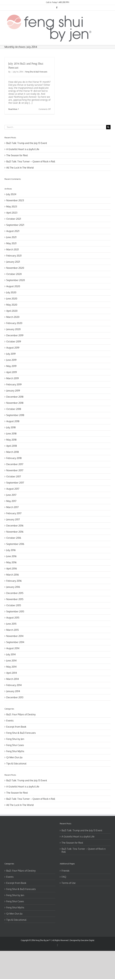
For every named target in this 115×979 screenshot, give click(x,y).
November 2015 (14, 599)
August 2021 (12, 231)
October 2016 (13, 537)
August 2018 (12, 421)
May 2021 (11, 243)
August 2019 (12, 347)
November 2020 (15, 267)
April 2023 (11, 212)
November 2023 (15, 200)
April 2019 (11, 372)
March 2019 (12, 378)
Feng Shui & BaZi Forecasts (36, 72)
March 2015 (12, 629)
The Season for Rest (17, 155)
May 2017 (11, 501)
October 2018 (13, 408)
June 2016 (11, 556)
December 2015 (14, 593)
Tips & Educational (16, 763)
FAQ (64, 876)
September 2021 (15, 224)
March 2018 (12, 451)
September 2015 (15, 611)
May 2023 (11, 206)
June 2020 (11, 298)
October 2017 (13, 476)
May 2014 (11, 666)
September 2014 (15, 642)
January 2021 (13, 261)
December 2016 (14, 525)
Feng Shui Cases (15, 745)
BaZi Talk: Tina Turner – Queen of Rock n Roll (30, 161)
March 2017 (12, 507)
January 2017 (13, 519)
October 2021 (13, 218)
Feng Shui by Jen (15, 738)
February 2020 (14, 323)
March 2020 (12, 316)
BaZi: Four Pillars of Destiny (21, 714)
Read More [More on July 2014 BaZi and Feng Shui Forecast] (12, 109)
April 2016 (11, 568)
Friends (65, 870)
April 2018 (11, 445)
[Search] (108, 127)
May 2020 (11, 304)
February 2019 (14, 384)
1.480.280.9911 (63, 2)
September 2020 (15, 280)
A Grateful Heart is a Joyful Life (22, 149)
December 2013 (14, 697)
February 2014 (14, 685)
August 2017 (12, 488)
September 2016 (15, 543)
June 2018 (11, 433)
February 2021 (14, 255)
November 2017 (14, 470)
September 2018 (15, 415)
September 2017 (15, 482)
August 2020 (13, 286)
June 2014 (11, 660)
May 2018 (11, 439)
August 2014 (12, 648)
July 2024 (11, 194)
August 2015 (12, 617)
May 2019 (11, 366)
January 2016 (13, 586)
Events (9, 720)
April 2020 (12, 310)
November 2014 (14, 636)
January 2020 (13, 329)
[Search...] (55, 127)
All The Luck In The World (20, 167)
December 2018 (14, 396)
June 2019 (11, 359)
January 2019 (13, 390)
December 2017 (14, 464)
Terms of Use (69, 882)
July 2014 (11, 654)
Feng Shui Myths (15, 751)
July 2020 (11, 292)
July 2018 (11, 427)
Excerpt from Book (16, 726)
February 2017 (13, 513)
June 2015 (11, 623)
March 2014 (12, 678)
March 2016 (12, 574)
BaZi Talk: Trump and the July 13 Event (26, 143)
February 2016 (14, 580)
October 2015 (13, 605)
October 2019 (13, 341)
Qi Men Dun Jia (14, 757)
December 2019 (14, 335)
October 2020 (14, 274)
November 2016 (14, 531)
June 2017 (11, 494)
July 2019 (11, 353)
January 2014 (13, 691)
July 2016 (11, 550)
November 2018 (14, 402)
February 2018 (14, 458)
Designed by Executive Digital (82, 940)
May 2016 (11, 562)
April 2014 (11, 672)
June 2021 (11, 237)
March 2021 (12, 249)
